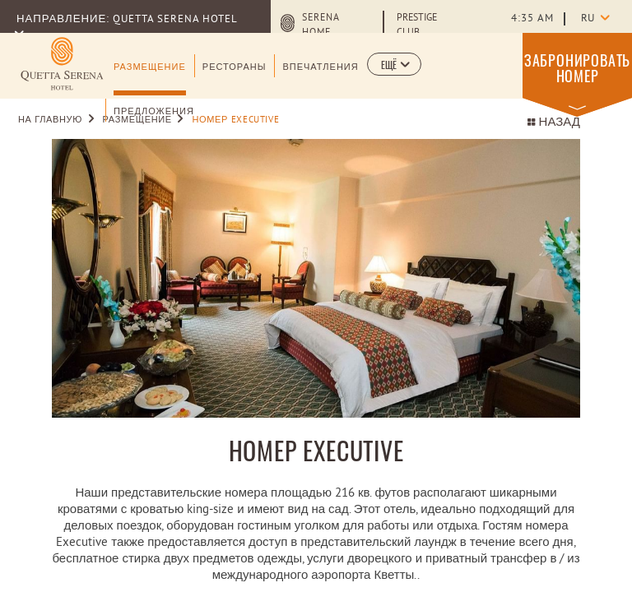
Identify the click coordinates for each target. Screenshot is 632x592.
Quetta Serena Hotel (175, 19)
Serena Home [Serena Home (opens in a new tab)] (320, 25)
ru (587, 18)
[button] (394, 64)
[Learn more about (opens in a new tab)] (62, 63)
